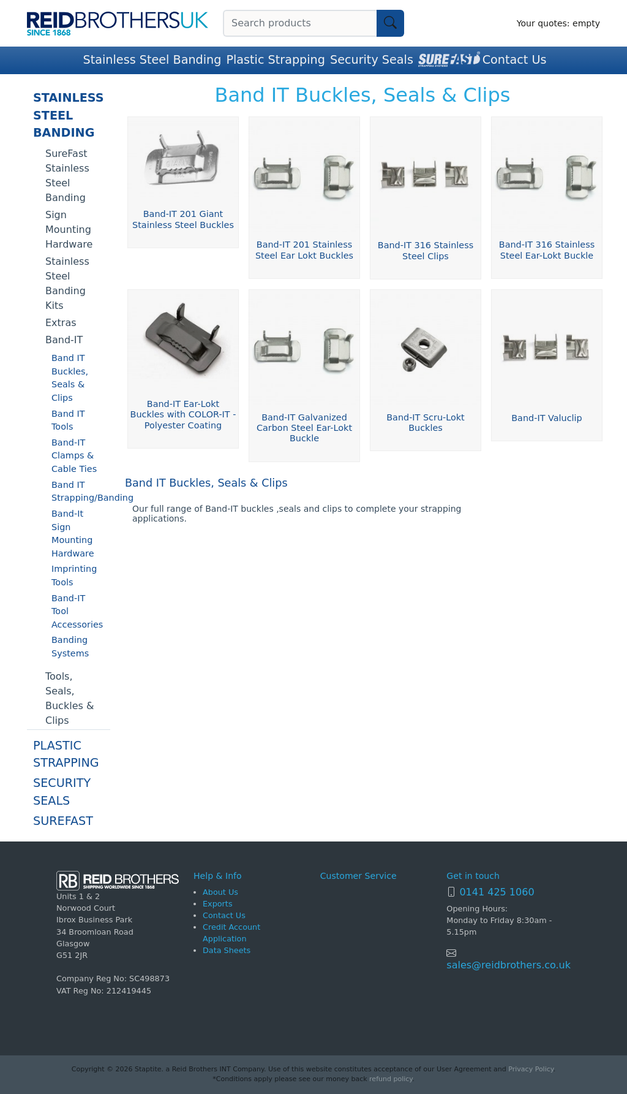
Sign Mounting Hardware (68, 229)
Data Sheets (226, 950)
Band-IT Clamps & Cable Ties (74, 456)
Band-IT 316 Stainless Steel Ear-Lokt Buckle (547, 250)
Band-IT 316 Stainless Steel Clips (425, 250)
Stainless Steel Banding (152, 60)
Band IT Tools (68, 420)
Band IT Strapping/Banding (80, 491)
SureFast (63, 821)
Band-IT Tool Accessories (77, 611)
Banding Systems (70, 646)
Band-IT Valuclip (546, 418)
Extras (61, 323)
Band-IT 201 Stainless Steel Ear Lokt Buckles (304, 250)
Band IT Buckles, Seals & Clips (69, 378)
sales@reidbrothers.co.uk (508, 965)
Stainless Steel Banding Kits (67, 283)
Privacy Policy (530, 1069)
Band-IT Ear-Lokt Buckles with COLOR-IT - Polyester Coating (183, 414)
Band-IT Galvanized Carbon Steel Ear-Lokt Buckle (304, 428)
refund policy (390, 1079)
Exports (218, 903)
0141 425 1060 (496, 892)
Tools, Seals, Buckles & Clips (69, 698)
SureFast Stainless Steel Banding (67, 175)
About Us (220, 892)
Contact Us (514, 60)
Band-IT (64, 340)
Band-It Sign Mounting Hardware (72, 533)
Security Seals (371, 60)
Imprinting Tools (74, 575)
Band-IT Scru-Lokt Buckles (425, 422)
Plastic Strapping (275, 60)
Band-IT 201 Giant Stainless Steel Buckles (183, 219)
